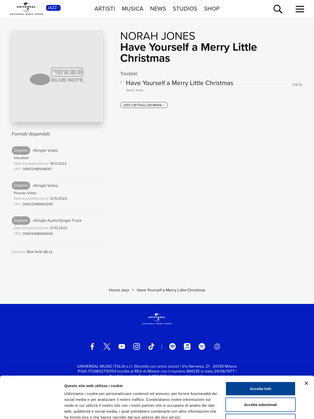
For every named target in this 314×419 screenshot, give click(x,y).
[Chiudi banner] (306, 349)
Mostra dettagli (258, 409)
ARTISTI (104, 8)
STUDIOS (185, 8)
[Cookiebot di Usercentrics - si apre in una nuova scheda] (31, 409)
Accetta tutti (260, 354)
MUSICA (133, 8)
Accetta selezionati (260, 371)
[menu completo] (300, 9)
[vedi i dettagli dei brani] (144, 105)
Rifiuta (260, 387)
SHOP (212, 8)
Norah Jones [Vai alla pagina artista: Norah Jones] (157, 36)
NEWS (158, 8)
